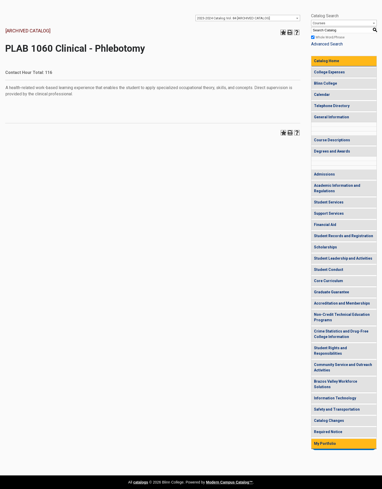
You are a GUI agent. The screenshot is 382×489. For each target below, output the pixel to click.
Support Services (329, 213)
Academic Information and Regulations (337, 188)
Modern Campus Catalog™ (229, 482)
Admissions (324, 174)
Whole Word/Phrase (330, 37)
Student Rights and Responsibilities (330, 351)
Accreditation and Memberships (342, 303)
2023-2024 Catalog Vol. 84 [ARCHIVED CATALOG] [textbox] (233, 18)
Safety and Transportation (337, 409)
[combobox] (247, 18)
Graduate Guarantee (331, 292)
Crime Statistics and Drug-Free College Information (341, 334)
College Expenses (329, 72)
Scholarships (325, 247)
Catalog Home (326, 61)
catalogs (140, 482)
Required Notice (328, 432)
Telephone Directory (332, 106)
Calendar (322, 94)
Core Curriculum (328, 281)
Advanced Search (327, 44)
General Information (331, 117)
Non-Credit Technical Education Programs (342, 317)
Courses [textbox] (319, 23)
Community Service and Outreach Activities (343, 367)
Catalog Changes (329, 420)
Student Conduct (328, 269)
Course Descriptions (332, 140)
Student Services (329, 202)
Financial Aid (325, 225)
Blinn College (325, 83)
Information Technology (335, 398)
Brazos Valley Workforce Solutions (335, 384)
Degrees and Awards (332, 151)
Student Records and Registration (343, 236)
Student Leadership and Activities (343, 258)
